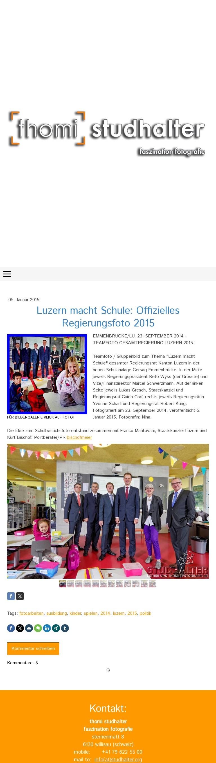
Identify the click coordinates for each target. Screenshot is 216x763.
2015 (132, 613)
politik (145, 613)
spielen (91, 613)
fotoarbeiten (31, 613)
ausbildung (56, 613)
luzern (119, 613)
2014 (105, 613)
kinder (75, 613)
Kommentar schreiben (33, 648)
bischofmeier (79, 437)
